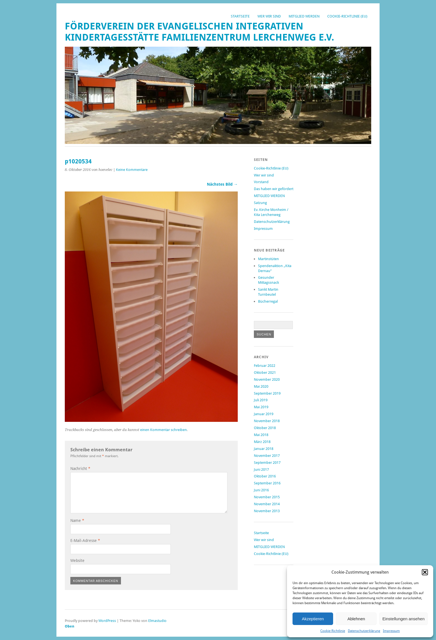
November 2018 (267, 421)
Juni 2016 (261, 490)
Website (77, 560)
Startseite (240, 16)
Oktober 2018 (265, 428)
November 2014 (267, 504)
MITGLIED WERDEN (304, 16)
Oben (69, 626)
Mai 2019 (261, 407)
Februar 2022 (264, 365)
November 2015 (267, 497)
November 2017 (267, 456)
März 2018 (262, 442)
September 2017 (267, 462)
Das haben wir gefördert (273, 189)
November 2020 (267, 379)
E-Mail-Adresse (85, 540)
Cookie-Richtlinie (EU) (347, 16)
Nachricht (80, 468)
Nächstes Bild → (222, 184)
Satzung (260, 203)
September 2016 (267, 483)
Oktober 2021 (265, 372)
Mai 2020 (261, 386)
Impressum (391, 631)
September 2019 (267, 393)
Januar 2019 (263, 414)
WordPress (107, 621)
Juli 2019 (260, 400)
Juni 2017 (261, 469)
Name (77, 520)
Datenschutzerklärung (364, 631)
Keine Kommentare (132, 170)
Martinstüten (268, 259)
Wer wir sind (269, 16)
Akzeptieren (313, 618)
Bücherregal (268, 301)
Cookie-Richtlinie (332, 631)
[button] (425, 572)
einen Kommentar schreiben (163, 430)
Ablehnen (356, 618)
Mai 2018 (261, 435)
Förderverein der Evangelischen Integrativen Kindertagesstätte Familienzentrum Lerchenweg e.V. (199, 32)
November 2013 (267, 511)
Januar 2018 (263, 449)
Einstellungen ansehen (403, 618)
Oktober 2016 (265, 476)
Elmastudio (157, 621)
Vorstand (261, 182)
